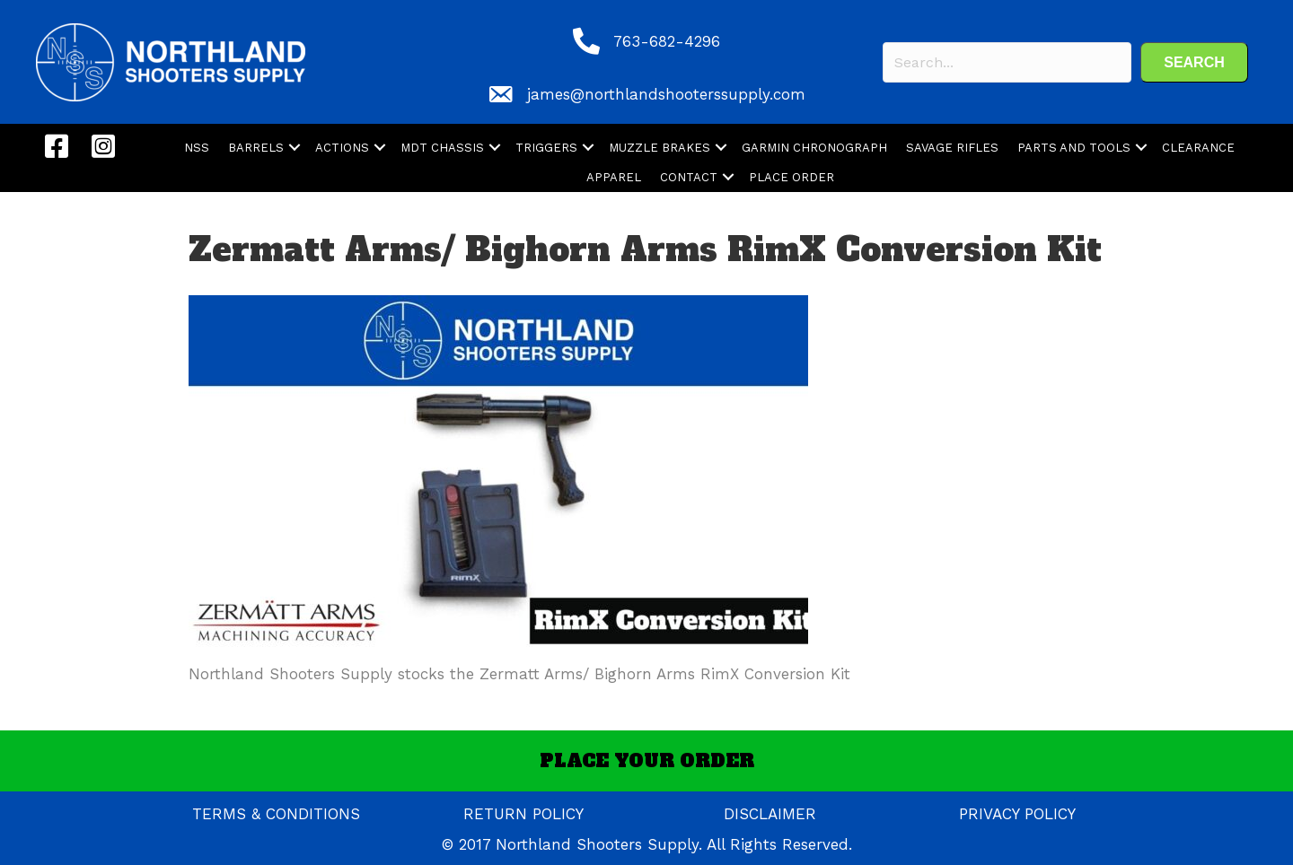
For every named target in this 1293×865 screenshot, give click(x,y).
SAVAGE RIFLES (952, 147)
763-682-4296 (666, 41)
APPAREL (613, 177)
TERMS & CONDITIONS (276, 814)
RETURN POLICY (523, 814)
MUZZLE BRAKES (659, 147)
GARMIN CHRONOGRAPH (814, 147)
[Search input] (1007, 62)
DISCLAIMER (770, 814)
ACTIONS (342, 147)
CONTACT (688, 177)
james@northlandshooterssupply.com (666, 94)
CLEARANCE (1198, 147)
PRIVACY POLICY (1017, 814)
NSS (196, 147)
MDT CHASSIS (442, 147)
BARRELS (256, 147)
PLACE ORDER (791, 177)
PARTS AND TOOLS (1073, 147)
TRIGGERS (546, 147)
